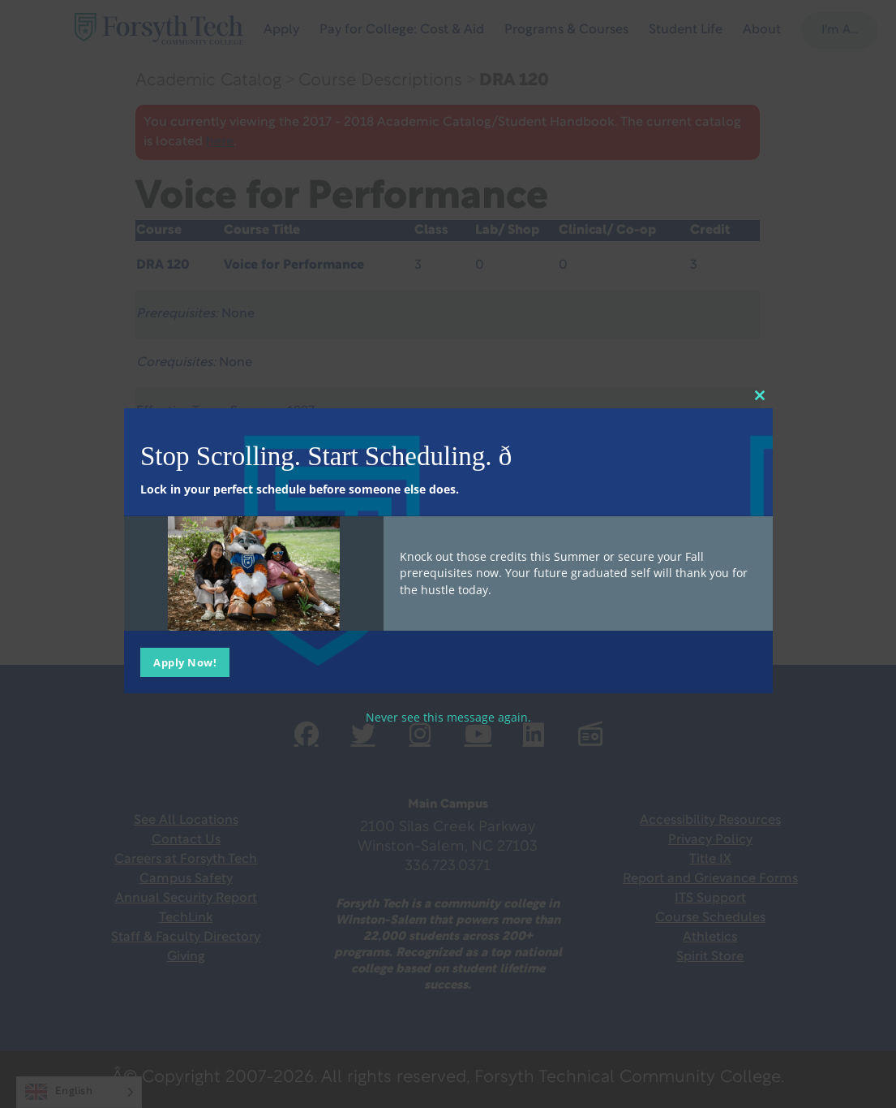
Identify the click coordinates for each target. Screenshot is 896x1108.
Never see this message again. (448, 717)
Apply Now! (184, 662)
